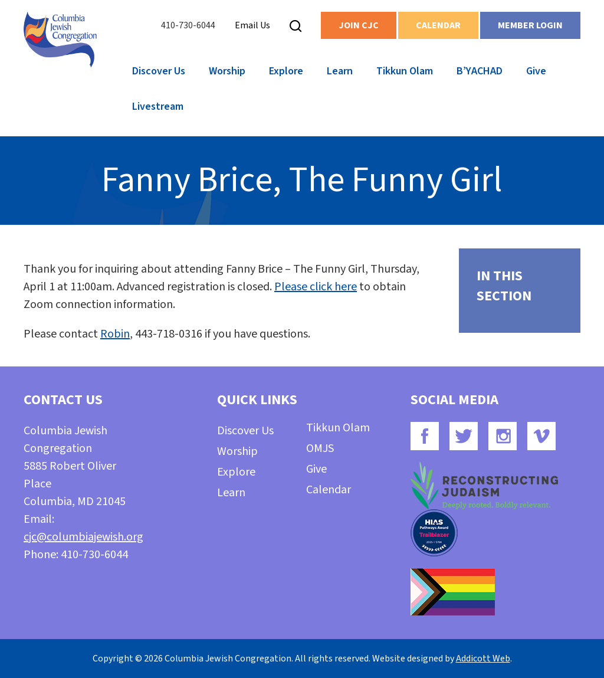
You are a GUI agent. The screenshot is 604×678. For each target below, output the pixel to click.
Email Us (252, 25)
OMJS (320, 448)
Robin (115, 334)
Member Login (530, 25)
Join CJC (359, 25)
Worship (227, 71)
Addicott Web (483, 658)
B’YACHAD (480, 71)
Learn (340, 71)
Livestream (157, 106)
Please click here (315, 287)
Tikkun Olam (404, 71)
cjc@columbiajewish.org (83, 537)
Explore (286, 71)
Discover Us (158, 71)
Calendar (438, 25)
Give (536, 71)
